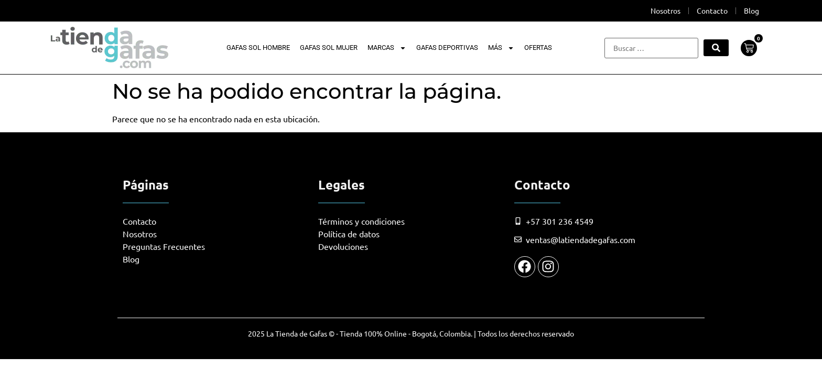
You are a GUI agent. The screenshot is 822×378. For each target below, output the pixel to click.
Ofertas (538, 47)
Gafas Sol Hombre (258, 47)
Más (501, 48)
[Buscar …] (651, 48)
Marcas (386, 48)
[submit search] (716, 47)
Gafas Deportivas (447, 47)
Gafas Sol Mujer (329, 47)
